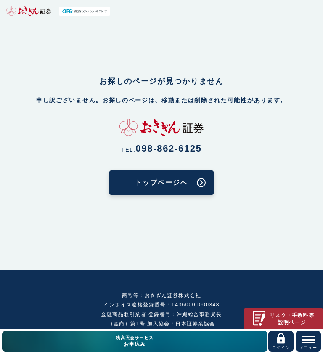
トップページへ (161, 182)
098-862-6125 (169, 148)
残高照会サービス (134, 341)
